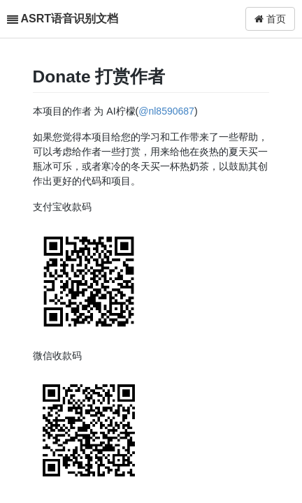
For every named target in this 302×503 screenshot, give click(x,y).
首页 (270, 18)
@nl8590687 (166, 111)
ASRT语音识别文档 (69, 18)
